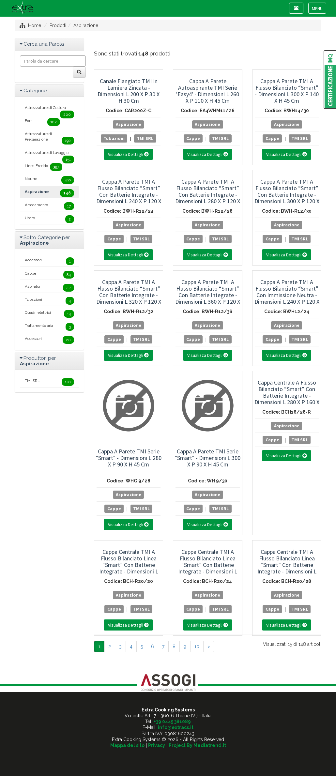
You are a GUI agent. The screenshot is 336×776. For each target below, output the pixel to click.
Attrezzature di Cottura (49, 109)
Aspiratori (49, 288)
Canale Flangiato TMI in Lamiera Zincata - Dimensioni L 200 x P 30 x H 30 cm (129, 90)
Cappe (193, 138)
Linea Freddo (43, 167)
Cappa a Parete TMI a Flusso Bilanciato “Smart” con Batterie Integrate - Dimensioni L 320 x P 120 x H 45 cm (128, 295)
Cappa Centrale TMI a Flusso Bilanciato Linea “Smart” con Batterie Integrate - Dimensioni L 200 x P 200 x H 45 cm (128, 565)
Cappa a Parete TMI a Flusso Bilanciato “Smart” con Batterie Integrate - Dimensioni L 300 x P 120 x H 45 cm (286, 194)
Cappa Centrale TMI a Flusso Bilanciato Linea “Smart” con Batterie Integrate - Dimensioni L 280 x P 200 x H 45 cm (286, 565)
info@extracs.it (175, 727)
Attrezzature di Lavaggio (49, 154)
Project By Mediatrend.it (197, 745)
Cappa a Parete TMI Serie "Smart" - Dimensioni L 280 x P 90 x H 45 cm (128, 458)
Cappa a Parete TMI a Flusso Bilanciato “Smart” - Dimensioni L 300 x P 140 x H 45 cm (287, 90)
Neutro (49, 180)
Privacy (156, 745)
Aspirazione (85, 25)
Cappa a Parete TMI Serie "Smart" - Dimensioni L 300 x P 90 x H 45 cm (207, 458)
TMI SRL (145, 138)
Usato (49, 219)
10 (196, 646)
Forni (42, 122)
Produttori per (38, 361)
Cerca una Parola (43, 44)
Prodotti (58, 25)
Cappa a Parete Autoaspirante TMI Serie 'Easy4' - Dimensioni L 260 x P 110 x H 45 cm (207, 90)
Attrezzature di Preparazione (49, 138)
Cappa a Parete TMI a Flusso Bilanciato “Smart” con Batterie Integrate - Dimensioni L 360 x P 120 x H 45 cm (207, 295)
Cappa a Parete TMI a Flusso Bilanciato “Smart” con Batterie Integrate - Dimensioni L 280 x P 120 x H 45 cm (207, 194)
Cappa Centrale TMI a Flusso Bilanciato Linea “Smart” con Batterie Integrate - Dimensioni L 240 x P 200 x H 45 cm (207, 565)
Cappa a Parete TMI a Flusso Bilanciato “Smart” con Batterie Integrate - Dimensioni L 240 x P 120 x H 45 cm (128, 194)
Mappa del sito (127, 745)
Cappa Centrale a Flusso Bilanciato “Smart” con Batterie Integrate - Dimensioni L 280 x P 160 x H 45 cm (286, 395)
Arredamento (49, 206)
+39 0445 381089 (172, 721)
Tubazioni (114, 138)
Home (34, 25)
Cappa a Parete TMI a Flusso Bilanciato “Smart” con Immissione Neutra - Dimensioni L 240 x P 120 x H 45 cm (286, 295)
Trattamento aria (49, 327)
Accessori (49, 261)
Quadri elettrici (49, 314)
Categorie (35, 91)
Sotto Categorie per (45, 240)
